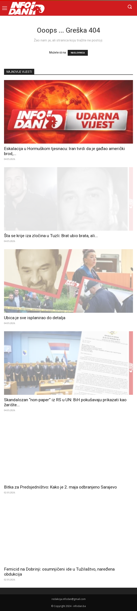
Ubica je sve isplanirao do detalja (34, 317)
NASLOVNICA (78, 52)
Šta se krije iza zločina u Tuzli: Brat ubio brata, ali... (51, 235)
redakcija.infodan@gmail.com (69, 599)
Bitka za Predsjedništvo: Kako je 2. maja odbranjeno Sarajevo (60, 487)
